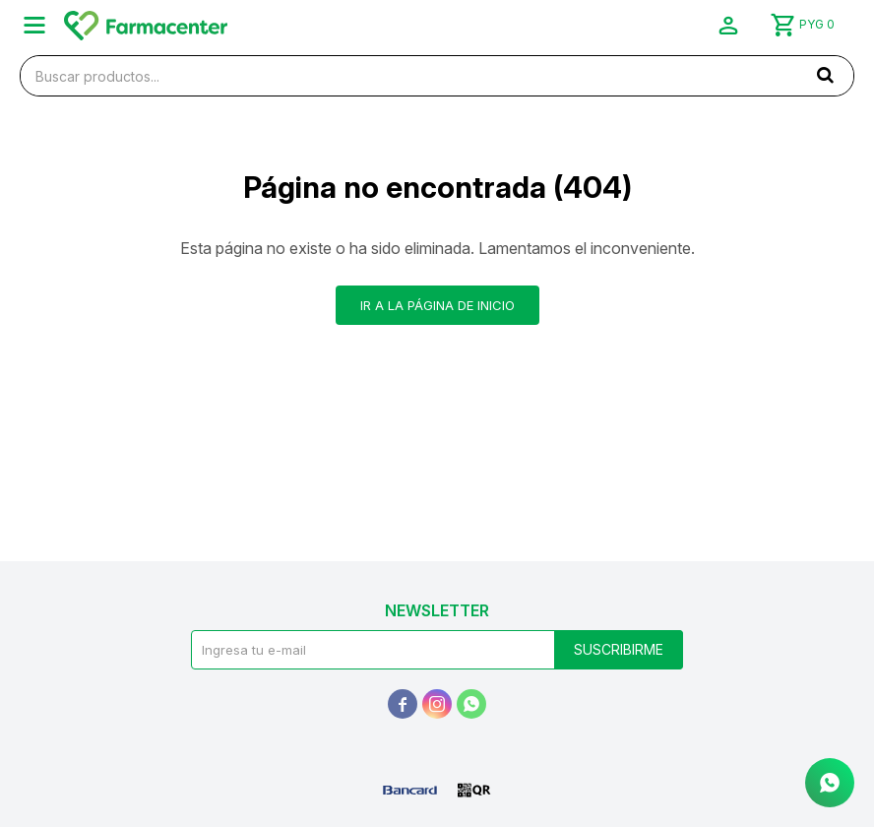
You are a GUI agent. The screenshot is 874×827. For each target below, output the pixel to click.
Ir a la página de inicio (437, 305)
